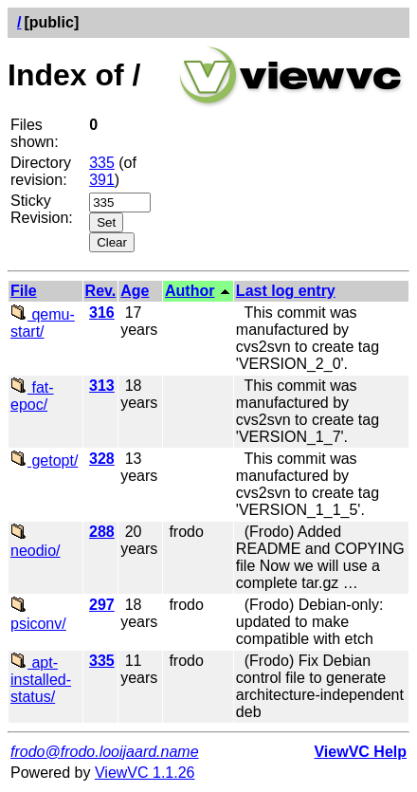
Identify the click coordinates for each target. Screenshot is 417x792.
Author (189, 291)
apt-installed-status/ (40, 679)
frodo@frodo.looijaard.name (104, 752)
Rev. (101, 291)
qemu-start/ (42, 323)
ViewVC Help (360, 752)
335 (102, 163)
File (23, 291)
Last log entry (285, 291)
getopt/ (44, 460)
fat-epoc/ (32, 396)
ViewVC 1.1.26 (145, 772)
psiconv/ (38, 615)
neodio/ (35, 542)
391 (102, 180)
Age (134, 291)
